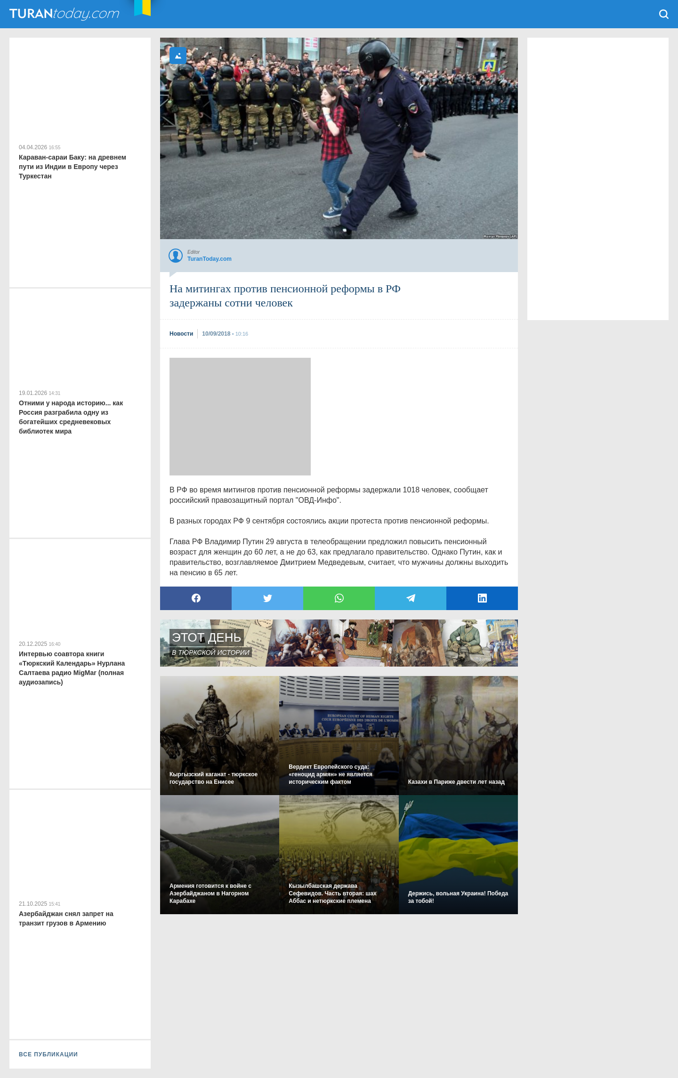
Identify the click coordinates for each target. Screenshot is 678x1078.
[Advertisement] (240, 416)
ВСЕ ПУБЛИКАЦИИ (48, 1054)
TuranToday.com (65, 14)
